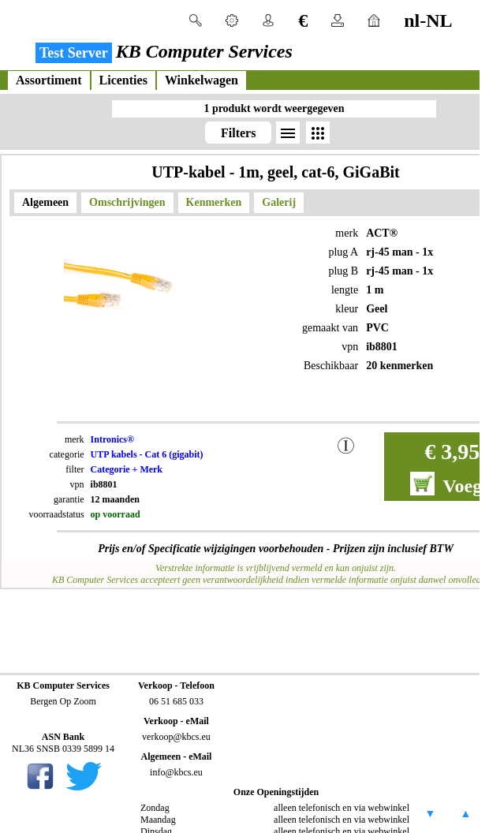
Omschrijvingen (127, 202)
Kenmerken (214, 202)
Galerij (279, 202)
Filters (238, 133)
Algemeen (45, 202)
